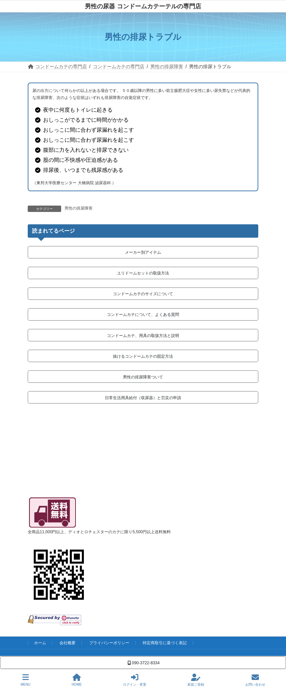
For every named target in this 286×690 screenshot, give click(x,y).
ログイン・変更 (134, 680)
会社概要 (67, 643)
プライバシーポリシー (109, 643)
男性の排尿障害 (78, 208)
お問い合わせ (255, 680)
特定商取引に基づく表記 (165, 643)
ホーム (40, 643)
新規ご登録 (195, 680)
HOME (77, 680)
